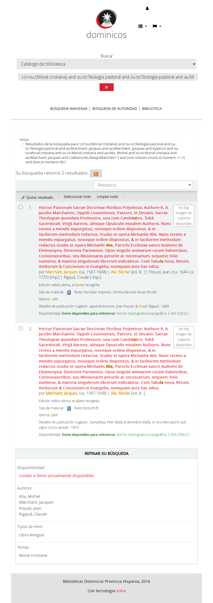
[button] (142, 26)
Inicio (24, 139)
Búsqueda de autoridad (114, 108)
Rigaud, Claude (33, 514)
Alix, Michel (29, 496)
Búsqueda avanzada (68, 108)
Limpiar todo (107, 196)
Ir (106, 87)
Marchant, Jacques (36, 502)
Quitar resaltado (37, 197)
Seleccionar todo (77, 196)
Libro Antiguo (31, 534)
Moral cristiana (33, 555)
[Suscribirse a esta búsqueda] (96, 173)
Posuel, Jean (30, 508)
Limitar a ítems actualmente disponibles (56, 475)
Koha (121, 590)
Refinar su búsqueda (106, 453)
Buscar (107, 56)
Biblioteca (152, 108)
